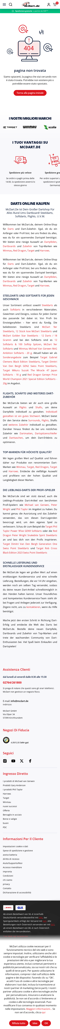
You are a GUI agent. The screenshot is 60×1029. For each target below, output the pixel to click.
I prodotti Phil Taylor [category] (13, 789)
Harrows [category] (7, 793)
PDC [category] (5, 827)
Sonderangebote (12, 357)
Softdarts (15, 309)
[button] (48, 4)
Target (30, 250)
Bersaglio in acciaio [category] (12, 814)
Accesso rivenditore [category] (12, 867)
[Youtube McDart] (13, 761)
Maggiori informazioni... (39, 1008)
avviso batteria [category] (10, 854)
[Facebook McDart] (30, 761)
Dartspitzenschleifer (46, 433)
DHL (41, 917)
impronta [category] (7, 871)
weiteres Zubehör (18, 424)
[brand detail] (10, 127)
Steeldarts (47, 305)
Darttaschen (16, 437)
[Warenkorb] (54, 4)
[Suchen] (10, 4)
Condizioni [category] (8, 875)
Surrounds (34, 420)
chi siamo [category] (7, 880)
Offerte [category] (6, 810)
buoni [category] (6, 823)
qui (43, 1012)
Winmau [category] (7, 802)
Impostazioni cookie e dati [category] (15, 846)
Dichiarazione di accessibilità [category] (17, 892)
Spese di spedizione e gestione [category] (18, 850)
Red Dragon (19, 250)
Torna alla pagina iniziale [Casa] (30, 92)
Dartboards (9, 246)
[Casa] (31, 4)
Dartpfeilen (50, 241)
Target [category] (6, 798)
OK (46, 1023)
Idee (35, 1023)
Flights (22, 407)
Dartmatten (26, 433)
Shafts (38, 407)
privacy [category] (6, 884)
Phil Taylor (22, 509)
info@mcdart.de (19, 701)
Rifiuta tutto (18, 1023)
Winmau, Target (25, 467)
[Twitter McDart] (22, 761)
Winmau (7, 250)
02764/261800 (12, 682)
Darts (11, 228)
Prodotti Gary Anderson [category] (14, 785)
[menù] (4, 4)
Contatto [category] (7, 888)
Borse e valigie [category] (10, 819)
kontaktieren (33, 607)
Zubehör (27, 246)
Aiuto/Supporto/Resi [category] (12, 863)
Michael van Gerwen (37, 504)
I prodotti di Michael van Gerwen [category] (19, 781)
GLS (44, 921)
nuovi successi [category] (10, 806)
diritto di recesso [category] (11, 859)
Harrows (44, 250)
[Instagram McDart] (5, 761)
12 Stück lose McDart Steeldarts (34, 331)
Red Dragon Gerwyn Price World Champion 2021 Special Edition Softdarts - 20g (30, 379)
